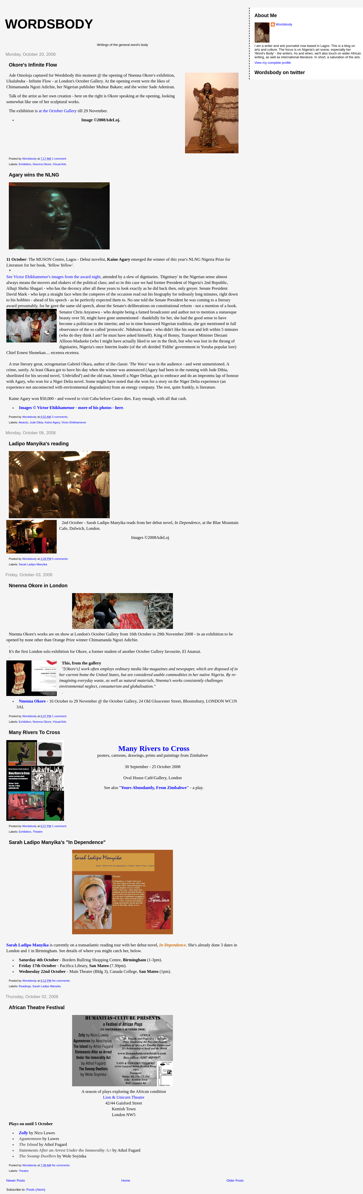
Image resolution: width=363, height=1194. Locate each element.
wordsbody (49, 24)
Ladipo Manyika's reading (39, 443)
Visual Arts (59, 164)
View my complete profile (273, 63)
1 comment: (60, 158)
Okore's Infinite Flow (33, 65)
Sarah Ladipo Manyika (33, 564)
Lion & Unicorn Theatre (123, 1097)
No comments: (61, 980)
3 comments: (60, 416)
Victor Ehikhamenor (74, 422)
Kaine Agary (52, 422)
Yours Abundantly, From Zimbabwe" (155, 787)
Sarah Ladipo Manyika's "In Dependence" (57, 842)
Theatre (38, 831)
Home (125, 1180)
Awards (23, 422)
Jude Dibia (36, 422)
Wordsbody (284, 24)
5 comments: (60, 558)
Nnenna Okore (42, 164)
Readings (25, 986)
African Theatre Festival (37, 1007)
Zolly (23, 1132)
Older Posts (235, 1180)
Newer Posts (15, 1180)
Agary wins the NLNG (34, 175)
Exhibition (25, 164)
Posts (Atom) (35, 1189)
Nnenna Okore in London (38, 585)
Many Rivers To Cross (34, 732)
